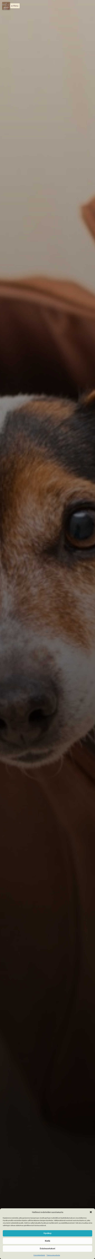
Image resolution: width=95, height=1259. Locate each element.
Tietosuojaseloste (53, 1255)
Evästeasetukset (47, 1248)
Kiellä (47, 1241)
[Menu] (6, 6)
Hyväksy (47, 1233)
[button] (90, 1212)
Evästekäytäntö (39, 1255)
